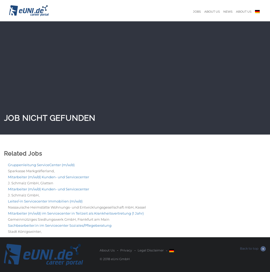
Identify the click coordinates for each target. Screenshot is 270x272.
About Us (212, 11)
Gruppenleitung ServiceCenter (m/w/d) (41, 165)
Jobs (197, 11)
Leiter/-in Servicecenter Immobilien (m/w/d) (45, 201)
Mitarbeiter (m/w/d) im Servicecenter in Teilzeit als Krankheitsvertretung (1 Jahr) (76, 213)
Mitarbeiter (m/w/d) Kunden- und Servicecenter (48, 177)
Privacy (126, 250)
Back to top (253, 248)
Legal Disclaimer (151, 250)
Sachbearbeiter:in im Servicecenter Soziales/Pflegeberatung (60, 225)
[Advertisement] (135, 73)
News (228, 11)
